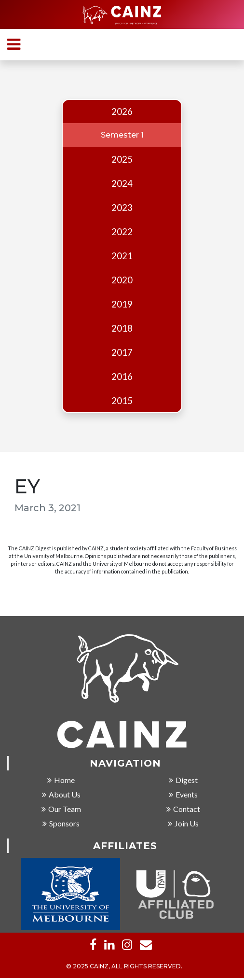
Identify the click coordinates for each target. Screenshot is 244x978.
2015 (122, 400)
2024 (122, 183)
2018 (122, 328)
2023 (122, 207)
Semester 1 (122, 135)
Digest (183, 780)
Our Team (61, 809)
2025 (122, 159)
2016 (122, 376)
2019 (122, 304)
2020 (122, 280)
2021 (122, 256)
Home (61, 780)
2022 (122, 231)
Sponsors (61, 823)
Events (183, 794)
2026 (122, 111)
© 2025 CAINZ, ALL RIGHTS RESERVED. (124, 966)
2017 (122, 352)
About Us (61, 794)
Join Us (183, 823)
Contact (183, 809)
